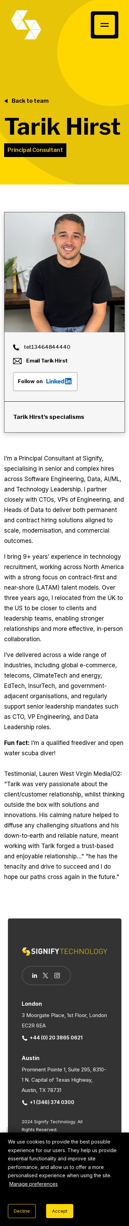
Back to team (30, 101)
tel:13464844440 (42, 347)
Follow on (45, 381)
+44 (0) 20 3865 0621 (52, 1037)
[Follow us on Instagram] (57, 976)
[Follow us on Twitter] (45, 975)
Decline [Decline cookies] (22, 1211)
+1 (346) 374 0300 (48, 1102)
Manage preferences (33, 1184)
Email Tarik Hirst (40, 361)
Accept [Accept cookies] (59, 1211)
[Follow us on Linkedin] (34, 975)
